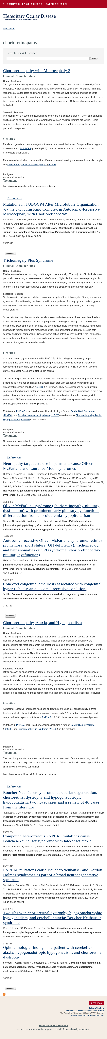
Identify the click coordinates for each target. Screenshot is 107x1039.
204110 (39, 387)
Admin (96, 1015)
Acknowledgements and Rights (82, 1015)
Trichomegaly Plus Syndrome (28, 260)
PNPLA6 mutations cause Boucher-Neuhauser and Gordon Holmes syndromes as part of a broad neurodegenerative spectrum (52, 875)
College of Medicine (96, 1008)
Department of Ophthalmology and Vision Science (85, 1010)
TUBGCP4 (25, 148)
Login (102, 1015)
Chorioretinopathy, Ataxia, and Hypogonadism (42, 622)
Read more (11, 254)
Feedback (96, 1003)
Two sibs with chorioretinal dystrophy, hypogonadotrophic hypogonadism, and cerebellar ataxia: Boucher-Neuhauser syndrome (52, 918)
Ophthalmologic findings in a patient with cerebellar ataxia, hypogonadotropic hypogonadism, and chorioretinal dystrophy (53, 952)
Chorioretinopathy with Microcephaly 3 (36, 70)
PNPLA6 (20, 411)
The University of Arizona (76, 1029)
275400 (53, 729)
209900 (8, 415)
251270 (52, 164)
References (14, 198)
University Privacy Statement (53, 1025)
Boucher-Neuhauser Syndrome (34, 415)
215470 (55, 415)
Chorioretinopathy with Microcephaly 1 (27, 164)
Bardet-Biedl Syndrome (82, 411)
